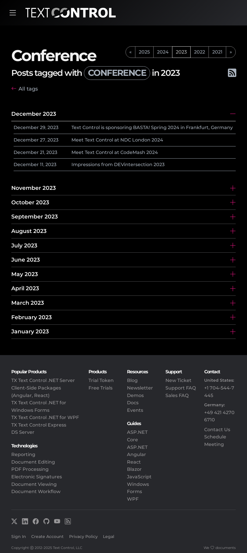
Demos (135, 395)
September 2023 (34, 216)
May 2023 (24, 274)
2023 (52, 127)
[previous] (130, 52)
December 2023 (33, 113)
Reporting (23, 454)
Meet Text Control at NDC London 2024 (117, 140)
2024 (163, 52)
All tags (28, 88)
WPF (133, 499)
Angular (136, 454)
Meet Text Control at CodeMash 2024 (114, 152)
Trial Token (101, 380)
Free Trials (101, 388)
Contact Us (217, 429)
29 (42, 127)
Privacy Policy (83, 536)
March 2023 (27, 302)
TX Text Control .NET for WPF (45, 417)
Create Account (47, 536)
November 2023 (33, 187)
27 (42, 140)
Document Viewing (34, 484)
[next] (231, 52)
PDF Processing (30, 469)
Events (135, 410)
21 (42, 152)
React (134, 462)
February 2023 (31, 317)
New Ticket (178, 380)
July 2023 (24, 245)
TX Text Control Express (38, 425)
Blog (132, 380)
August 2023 (29, 230)
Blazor (134, 469)
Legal (108, 536)
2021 (217, 52)
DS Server (22, 432)
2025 (144, 52)
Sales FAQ (177, 395)
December (26, 127)
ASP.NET (137, 447)
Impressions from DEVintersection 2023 (118, 164)
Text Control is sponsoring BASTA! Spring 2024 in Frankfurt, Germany (152, 127)
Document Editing (33, 462)
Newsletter (140, 388)
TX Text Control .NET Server (43, 380)
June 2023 (25, 259)
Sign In (18, 536)
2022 (199, 52)
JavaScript (139, 476)
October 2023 (30, 202)
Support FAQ (180, 388)
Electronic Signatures (36, 476)
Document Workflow (35, 491)
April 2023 (25, 288)
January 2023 (30, 331)
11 (41, 164)
